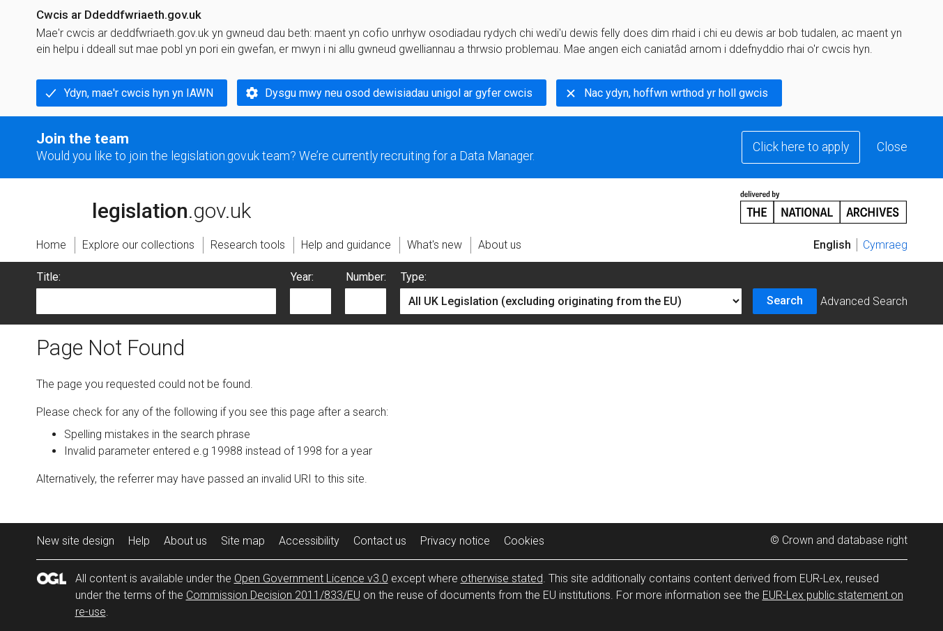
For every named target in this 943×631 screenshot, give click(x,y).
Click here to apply (801, 147)
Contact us (379, 540)
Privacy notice (455, 540)
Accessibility (309, 540)
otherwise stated (502, 578)
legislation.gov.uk (143, 206)
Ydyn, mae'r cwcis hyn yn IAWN (138, 93)
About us (185, 540)
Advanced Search (863, 301)
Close (892, 147)
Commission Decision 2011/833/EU (273, 595)
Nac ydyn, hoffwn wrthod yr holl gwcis (676, 93)
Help (139, 540)
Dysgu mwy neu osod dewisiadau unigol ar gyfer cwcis (398, 93)
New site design (75, 540)
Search (785, 300)
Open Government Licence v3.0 (311, 578)
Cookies (524, 540)
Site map (243, 540)
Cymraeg (885, 244)
